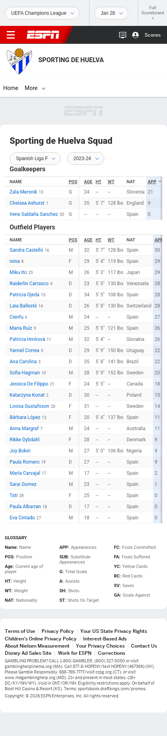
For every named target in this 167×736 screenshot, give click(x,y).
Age (88, 181)
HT (98, 181)
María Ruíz (21, 328)
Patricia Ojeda (24, 295)
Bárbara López (25, 417)
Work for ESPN (74, 653)
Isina (15, 261)
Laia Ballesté (23, 306)
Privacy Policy (58, 631)
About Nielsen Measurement (37, 646)
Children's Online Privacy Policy (41, 639)
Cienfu (17, 317)
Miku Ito (18, 272)
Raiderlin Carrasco (29, 283)
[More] (43, 88)
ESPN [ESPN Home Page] (43, 34)
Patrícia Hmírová (27, 339)
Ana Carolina (23, 361)
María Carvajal (25, 473)
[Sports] (42, 13)
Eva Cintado (22, 518)
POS (73, 181)
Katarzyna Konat (27, 395)
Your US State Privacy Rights (113, 631)
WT (111, 181)
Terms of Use (20, 631)
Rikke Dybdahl (25, 439)
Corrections (111, 653)
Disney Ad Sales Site (28, 653)
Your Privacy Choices (100, 646)
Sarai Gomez (23, 484)
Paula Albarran (25, 506)
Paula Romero (25, 462)
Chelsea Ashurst (27, 203)
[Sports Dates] (111, 13)
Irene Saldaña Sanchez (34, 214)
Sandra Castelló (26, 250)
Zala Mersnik (23, 192)
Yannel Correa (24, 350)
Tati (14, 495)
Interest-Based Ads (105, 639)
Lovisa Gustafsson (29, 406)
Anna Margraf (24, 428)
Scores (153, 35)
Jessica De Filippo (29, 384)
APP (155, 181)
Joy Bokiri (20, 451)
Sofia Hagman (25, 373)
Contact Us (144, 646)
